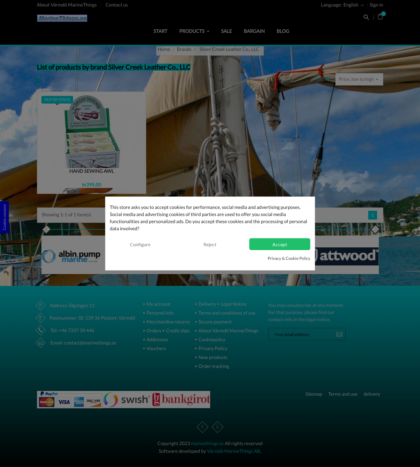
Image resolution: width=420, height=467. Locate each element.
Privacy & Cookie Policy (289, 258)
